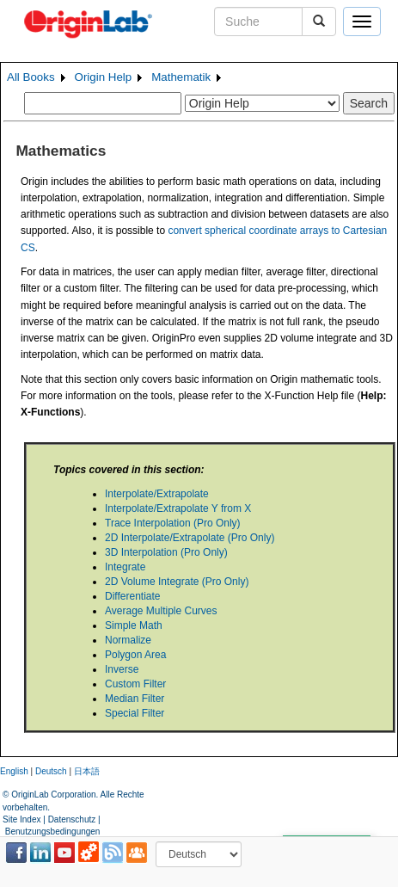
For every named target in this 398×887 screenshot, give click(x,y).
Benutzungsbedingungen (53, 831)
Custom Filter (135, 684)
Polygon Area (135, 655)
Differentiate (132, 596)
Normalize (128, 640)
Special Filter (134, 713)
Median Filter (134, 699)
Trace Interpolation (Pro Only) (173, 523)
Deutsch (51, 771)
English (14, 771)
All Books (31, 77)
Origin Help (103, 77)
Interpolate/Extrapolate (157, 494)
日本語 (87, 771)
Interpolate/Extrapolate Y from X (178, 508)
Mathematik (181, 77)
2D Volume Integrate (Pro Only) (176, 582)
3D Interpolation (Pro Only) (166, 552)
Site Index (21, 819)
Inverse (121, 669)
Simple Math (133, 625)
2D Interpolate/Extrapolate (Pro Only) (189, 538)
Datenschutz (72, 819)
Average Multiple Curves (161, 611)
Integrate (125, 567)
